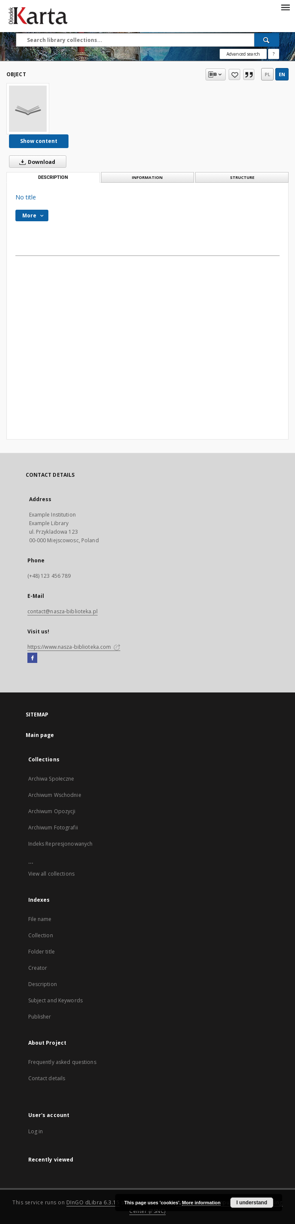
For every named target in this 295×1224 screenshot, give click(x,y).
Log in (35, 1131)
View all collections (51, 873)
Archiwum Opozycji (52, 811)
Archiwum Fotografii (53, 827)
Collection (40, 935)
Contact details (47, 1078)
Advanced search (243, 54)
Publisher (39, 1016)
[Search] (266, 40)
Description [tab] (53, 177)
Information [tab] (147, 177)
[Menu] (285, 7)
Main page (40, 735)
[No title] (28, 109)
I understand (251, 1203)
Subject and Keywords (55, 1000)
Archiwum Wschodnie (54, 795)
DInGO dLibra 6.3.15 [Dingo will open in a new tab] (93, 1202)
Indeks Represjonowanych (60, 843)
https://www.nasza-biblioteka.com (74, 647)
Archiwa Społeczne (51, 778)
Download (35, 162)
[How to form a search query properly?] (273, 54)
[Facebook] (32, 658)
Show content (38, 141)
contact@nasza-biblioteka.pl (62, 611)
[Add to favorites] (234, 74)
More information (201, 1202)
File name (40, 919)
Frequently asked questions (62, 1062)
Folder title (41, 951)
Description (42, 984)
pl (267, 74)
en (282, 74)
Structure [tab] (242, 177)
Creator (38, 967)
